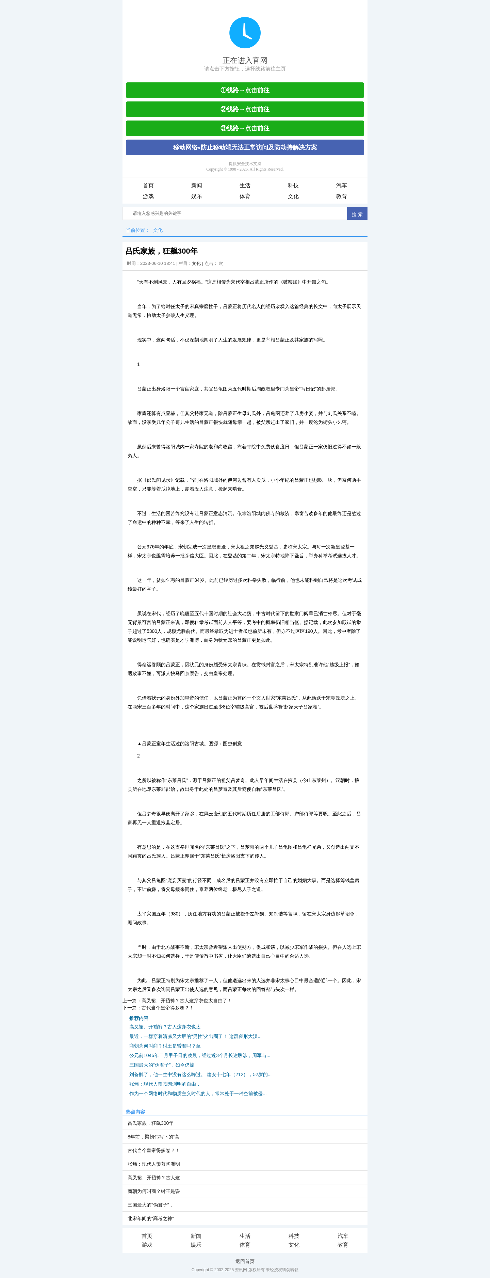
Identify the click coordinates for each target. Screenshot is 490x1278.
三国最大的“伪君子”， (151, 1205)
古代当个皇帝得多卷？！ (168, 1007)
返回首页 (245, 1261)
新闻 (196, 185)
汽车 (341, 185)
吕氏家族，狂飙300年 (151, 1123)
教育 (341, 196)
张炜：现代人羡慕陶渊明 (154, 1164)
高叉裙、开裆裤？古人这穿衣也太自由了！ (187, 1000)
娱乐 (196, 196)
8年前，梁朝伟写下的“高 (153, 1136)
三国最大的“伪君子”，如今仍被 (161, 1065)
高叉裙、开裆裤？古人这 (154, 1177)
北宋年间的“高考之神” (151, 1218)
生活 (245, 185)
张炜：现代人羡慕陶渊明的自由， (165, 1084)
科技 (293, 185)
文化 (293, 196)
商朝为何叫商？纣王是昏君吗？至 (165, 1046)
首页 (148, 185)
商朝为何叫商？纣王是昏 (154, 1191)
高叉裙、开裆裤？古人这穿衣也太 (165, 1026)
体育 (245, 196)
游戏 (148, 196)
